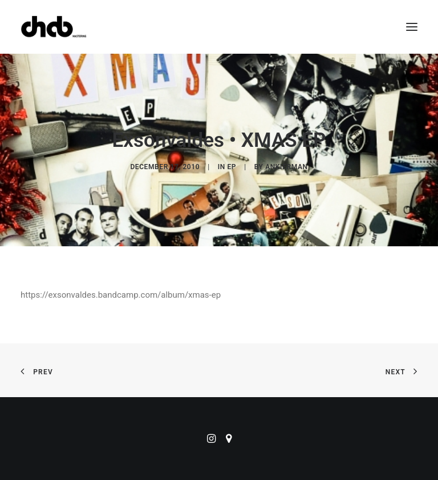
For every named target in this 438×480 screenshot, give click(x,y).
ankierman (286, 167)
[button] (412, 27)
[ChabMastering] (54, 26)
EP (231, 167)
